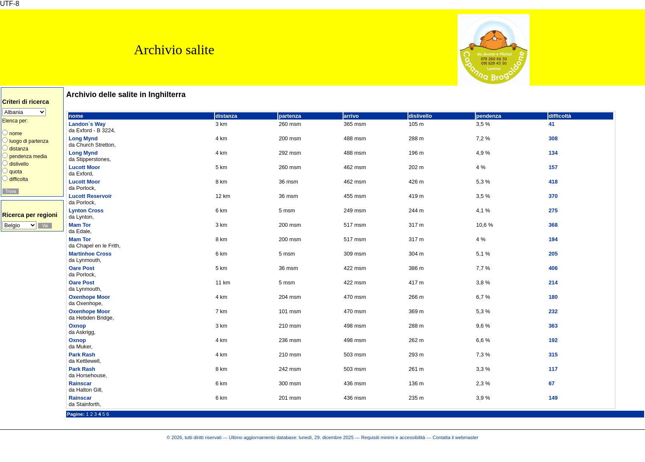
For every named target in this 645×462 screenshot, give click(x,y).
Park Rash (82, 354)
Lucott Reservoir (90, 196)
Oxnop (77, 326)
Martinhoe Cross (90, 253)
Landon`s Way (87, 124)
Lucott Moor (84, 167)
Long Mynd (83, 138)
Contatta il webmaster (455, 437)
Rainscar (80, 383)
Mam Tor (80, 225)
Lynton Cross (86, 210)
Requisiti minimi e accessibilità (393, 437)
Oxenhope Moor (89, 297)
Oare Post (81, 268)
